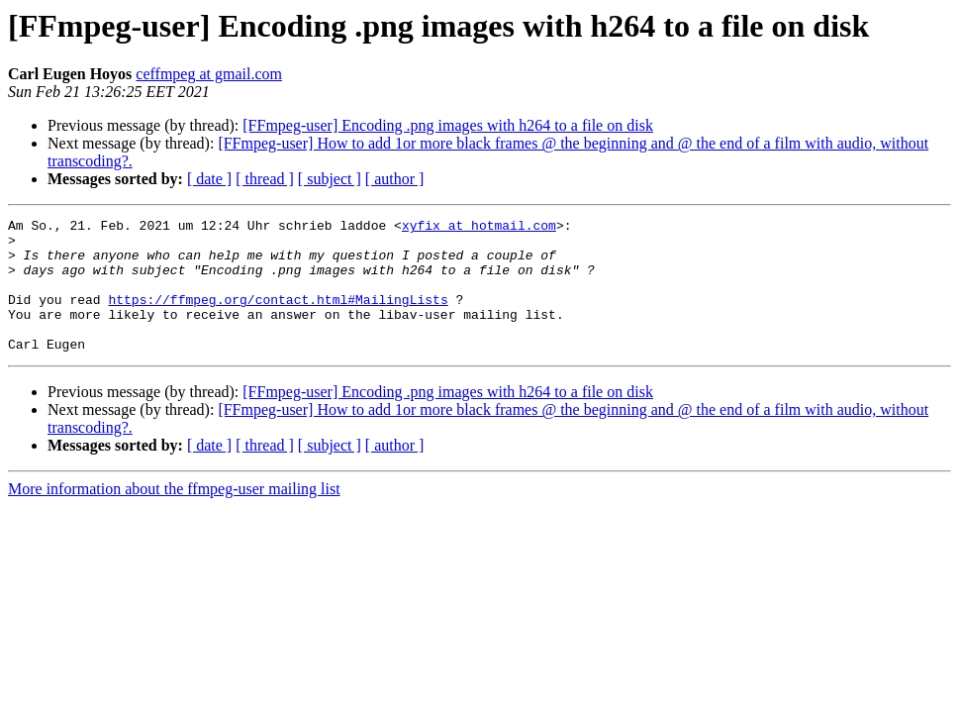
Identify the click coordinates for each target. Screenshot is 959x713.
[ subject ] (329, 178)
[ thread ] (265, 178)
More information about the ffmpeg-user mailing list (174, 515)
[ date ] (209, 178)
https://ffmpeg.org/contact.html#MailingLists (277, 317)
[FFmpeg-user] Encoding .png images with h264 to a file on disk (447, 125)
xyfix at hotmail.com (479, 228)
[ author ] (395, 178)
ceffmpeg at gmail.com (209, 73)
